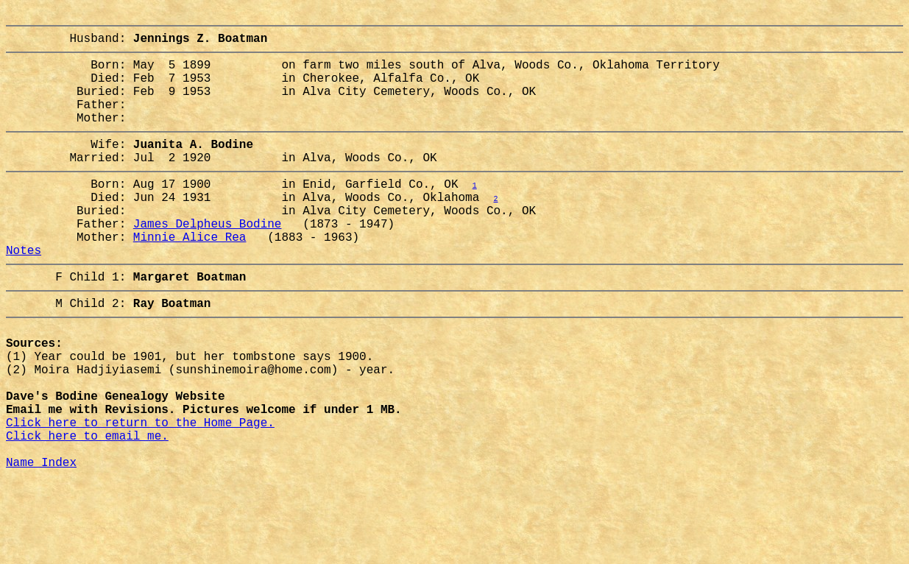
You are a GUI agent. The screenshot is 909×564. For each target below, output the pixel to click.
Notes (23, 294)
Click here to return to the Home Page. (140, 495)
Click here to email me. (87, 512)
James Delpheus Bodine (207, 261)
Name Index (41, 544)
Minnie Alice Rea (190, 277)
